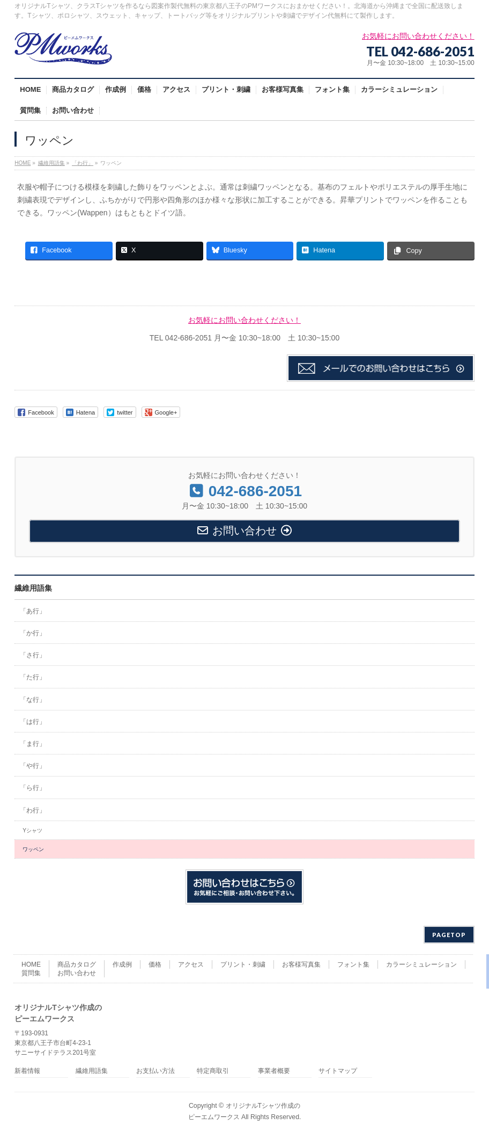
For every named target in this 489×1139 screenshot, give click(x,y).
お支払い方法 (155, 1071)
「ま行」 (33, 744)
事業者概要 (274, 1071)
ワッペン (33, 849)
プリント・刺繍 (242, 964)
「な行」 (33, 699)
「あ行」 (33, 611)
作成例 (122, 964)
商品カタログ (76, 964)
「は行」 (33, 722)
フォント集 (353, 964)
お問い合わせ (76, 973)
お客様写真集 (301, 964)
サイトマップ (337, 1071)
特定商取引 (213, 1071)
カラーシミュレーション (421, 964)
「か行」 (33, 633)
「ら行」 (33, 788)
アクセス (191, 964)
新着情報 (27, 1071)
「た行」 (33, 677)
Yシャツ (32, 830)
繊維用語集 (33, 588)
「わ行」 (33, 810)
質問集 (31, 973)
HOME (31, 964)
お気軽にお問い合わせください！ (244, 320)
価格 (155, 964)
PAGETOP (449, 934)
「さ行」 (33, 655)
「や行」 (33, 766)
